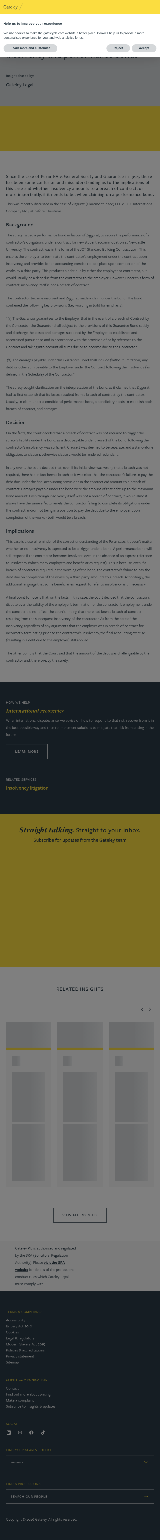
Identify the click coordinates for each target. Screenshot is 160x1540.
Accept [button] (144, 48)
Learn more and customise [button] (30, 48)
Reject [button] (118, 48)
